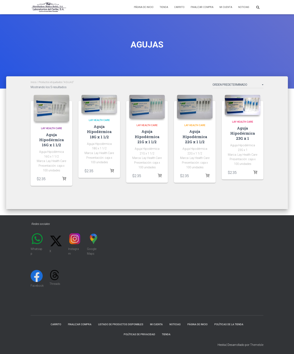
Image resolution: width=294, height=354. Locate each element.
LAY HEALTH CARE (51, 128)
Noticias (243, 7)
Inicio (33, 82)
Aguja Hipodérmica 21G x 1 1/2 (147, 136)
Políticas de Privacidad (139, 334)
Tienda (164, 7)
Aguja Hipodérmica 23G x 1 (242, 133)
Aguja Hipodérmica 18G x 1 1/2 (99, 131)
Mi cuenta (225, 7)
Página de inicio (144, 7)
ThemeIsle (256, 344)
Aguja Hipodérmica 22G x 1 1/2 (195, 136)
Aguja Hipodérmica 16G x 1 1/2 (51, 139)
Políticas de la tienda (228, 324)
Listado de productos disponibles (120, 324)
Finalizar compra (202, 7)
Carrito (179, 7)
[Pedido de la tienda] (238, 85)
